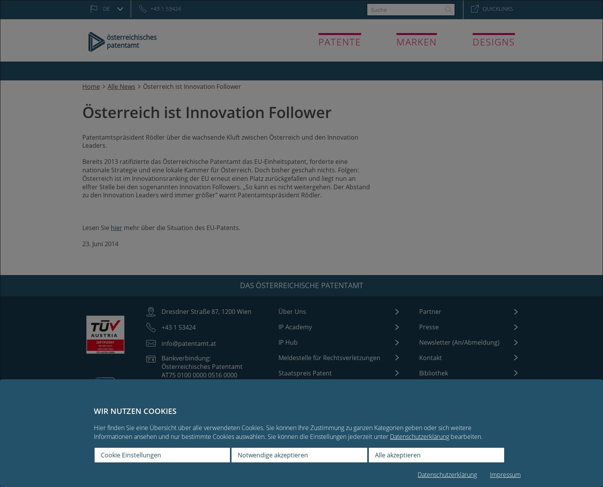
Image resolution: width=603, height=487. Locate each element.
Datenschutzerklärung (419, 436)
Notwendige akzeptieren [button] (273, 455)
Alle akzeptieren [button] (398, 455)
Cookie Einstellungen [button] (131, 455)
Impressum (505, 475)
